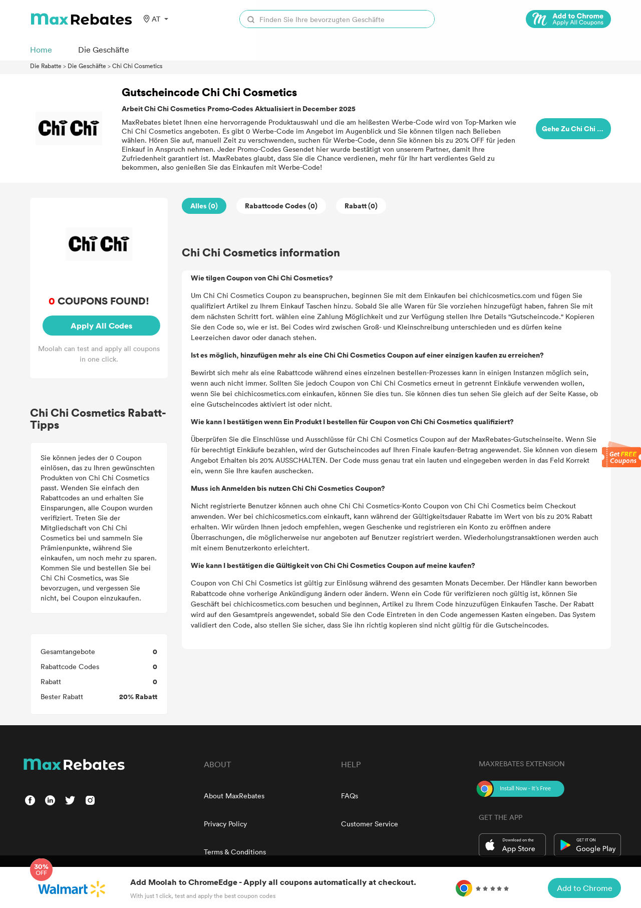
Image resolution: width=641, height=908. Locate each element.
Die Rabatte (46, 65)
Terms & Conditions (235, 851)
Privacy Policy (225, 823)
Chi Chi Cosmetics (137, 65)
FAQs (349, 795)
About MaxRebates (234, 795)
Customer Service (369, 823)
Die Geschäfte (87, 65)
